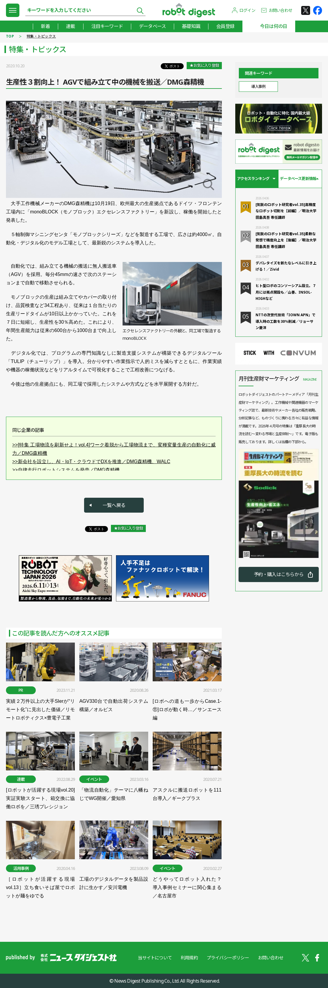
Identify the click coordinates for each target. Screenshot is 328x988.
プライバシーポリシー (228, 958)
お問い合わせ (280, 10)
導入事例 (258, 86)
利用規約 (189, 958)
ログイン (247, 10)
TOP (10, 36)
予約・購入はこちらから (279, 574)
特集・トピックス (41, 36)
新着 (45, 26)
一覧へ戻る (114, 505)
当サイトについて (155, 958)
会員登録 (225, 26)
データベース (152, 26)
